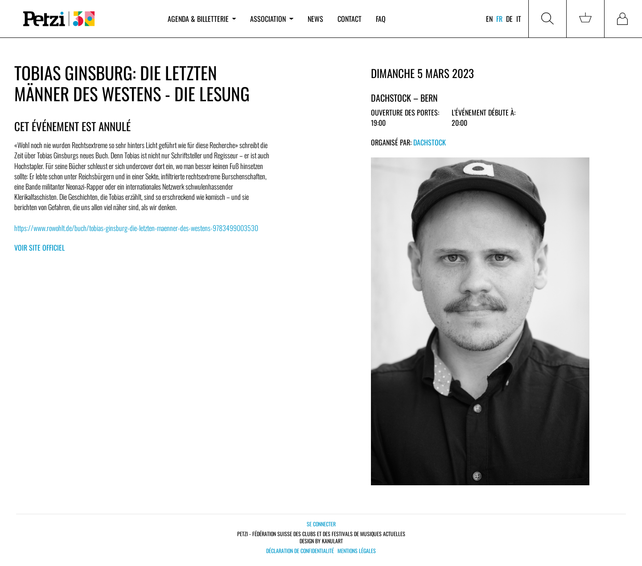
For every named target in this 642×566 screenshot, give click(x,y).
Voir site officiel (39, 247)
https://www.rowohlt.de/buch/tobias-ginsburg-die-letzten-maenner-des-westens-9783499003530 (136, 228)
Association (271, 18)
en (489, 18)
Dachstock (429, 142)
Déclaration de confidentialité (300, 550)
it (518, 18)
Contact (349, 18)
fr (499, 18)
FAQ (381, 18)
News (315, 18)
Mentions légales (356, 550)
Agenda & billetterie (202, 18)
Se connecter (321, 524)
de (509, 18)
